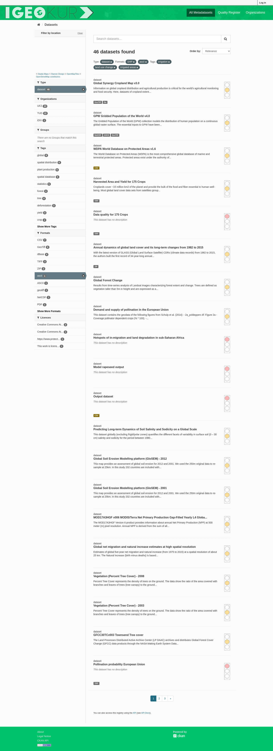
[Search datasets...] (157, 39)
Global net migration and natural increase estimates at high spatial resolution (144, 546)
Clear (80, 33)
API (134, 713)
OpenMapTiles (73, 74)
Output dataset (103, 396)
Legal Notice (44, 736)
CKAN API (43, 740)
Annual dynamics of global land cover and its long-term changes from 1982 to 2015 (148, 247)
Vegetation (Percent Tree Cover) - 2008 (118, 576)
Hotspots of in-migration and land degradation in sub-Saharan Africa (138, 337)
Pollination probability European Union (119, 664)
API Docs (145, 713)
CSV (96, 168)
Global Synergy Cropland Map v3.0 (116, 83)
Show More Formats (49, 311)
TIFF (96, 201)
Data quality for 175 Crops (110, 214)
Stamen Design (57, 74)
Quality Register (229, 12)
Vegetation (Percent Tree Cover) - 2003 (118, 605)
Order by (195, 51)
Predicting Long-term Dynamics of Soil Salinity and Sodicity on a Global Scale (145, 429)
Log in (262, 2)
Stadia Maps (43, 74)
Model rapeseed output (108, 367)
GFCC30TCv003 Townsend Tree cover (118, 634)
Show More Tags (46, 226)
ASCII (106, 135)
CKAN (179, 736)
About (40, 731)
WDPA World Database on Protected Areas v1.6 (124, 148)
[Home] (38, 24)
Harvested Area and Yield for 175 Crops (119, 181)
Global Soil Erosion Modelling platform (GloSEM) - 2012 (130, 458)
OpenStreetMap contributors (48, 77)
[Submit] (226, 39)
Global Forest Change (107, 280)
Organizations (255, 12)
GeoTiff (98, 102)
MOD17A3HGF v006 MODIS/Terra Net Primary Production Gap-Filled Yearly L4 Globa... (150, 517)
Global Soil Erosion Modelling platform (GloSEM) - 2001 (130, 488)
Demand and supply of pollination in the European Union (131, 309)
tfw (105, 102)
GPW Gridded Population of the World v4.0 (121, 116)
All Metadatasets (200, 12)
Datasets (51, 24)
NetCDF (98, 135)
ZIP (96, 266)
